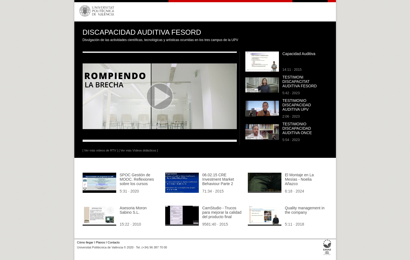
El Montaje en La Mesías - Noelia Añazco (299, 179)
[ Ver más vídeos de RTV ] (100, 150)
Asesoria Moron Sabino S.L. (133, 210)
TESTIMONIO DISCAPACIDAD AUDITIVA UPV (297, 105)
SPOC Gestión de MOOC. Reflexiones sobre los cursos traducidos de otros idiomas (137, 184)
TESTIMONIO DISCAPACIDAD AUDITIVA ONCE (297, 128)
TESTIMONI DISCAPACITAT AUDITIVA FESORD (300, 81)
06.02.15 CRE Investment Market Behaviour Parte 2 (218, 179)
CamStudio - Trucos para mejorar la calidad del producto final (221, 212)
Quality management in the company (305, 210)
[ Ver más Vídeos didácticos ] (138, 150)
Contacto (114, 242)
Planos (100, 242)
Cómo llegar (85, 242)
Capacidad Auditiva (299, 54)
